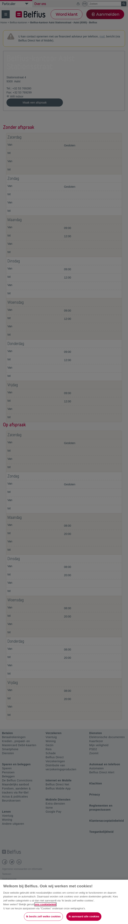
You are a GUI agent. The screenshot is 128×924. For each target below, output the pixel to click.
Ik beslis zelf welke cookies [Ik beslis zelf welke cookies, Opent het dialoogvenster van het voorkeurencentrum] (43, 916)
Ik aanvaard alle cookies (84, 916)
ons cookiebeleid (45, 904)
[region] (64, 902)
